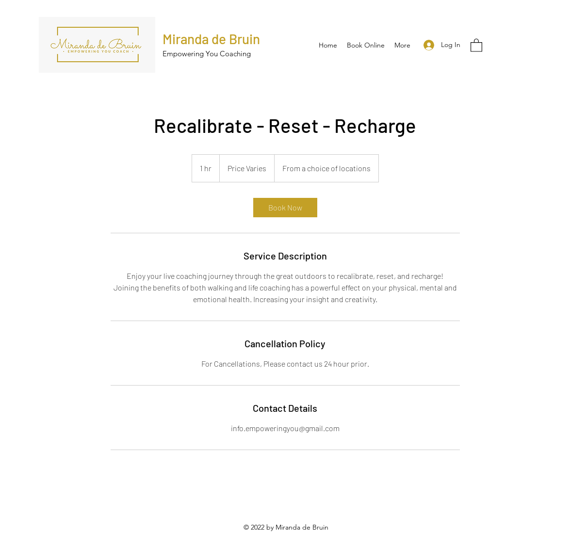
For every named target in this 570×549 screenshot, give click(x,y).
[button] (476, 45)
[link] (285, 207)
